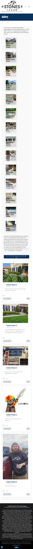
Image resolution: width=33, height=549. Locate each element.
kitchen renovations (13, 523)
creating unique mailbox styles (13, 525)
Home (3, 21)
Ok (16, 547)
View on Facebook (7, 298)
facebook (10, 533)
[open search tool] (25, 6)
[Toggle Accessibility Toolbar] (1, 547)
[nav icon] (29, 6)
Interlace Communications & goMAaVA (20, 507)
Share (28, 298)
